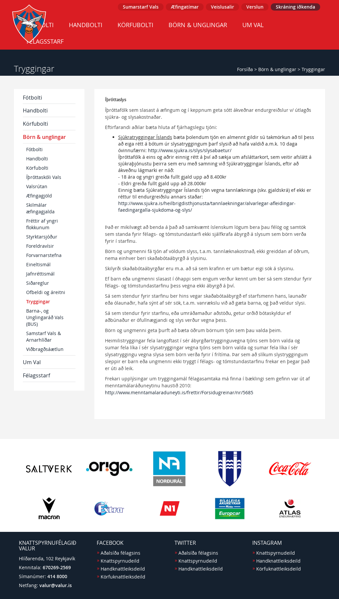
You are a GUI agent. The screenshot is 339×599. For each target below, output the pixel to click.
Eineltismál (38, 264)
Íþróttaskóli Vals (43, 177)
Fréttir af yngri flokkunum (42, 224)
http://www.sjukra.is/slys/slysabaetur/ (189, 150)
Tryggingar (313, 69)
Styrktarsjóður (41, 237)
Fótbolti (32, 97)
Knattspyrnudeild (120, 561)
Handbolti (85, 25)
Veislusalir (222, 7)
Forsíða (245, 69)
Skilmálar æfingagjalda (40, 208)
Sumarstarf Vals (141, 7)
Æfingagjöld (39, 196)
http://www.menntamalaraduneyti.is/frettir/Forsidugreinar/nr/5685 (179, 392)
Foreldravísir (40, 246)
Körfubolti (135, 25)
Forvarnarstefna (44, 255)
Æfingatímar (185, 7)
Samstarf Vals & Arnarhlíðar (43, 336)
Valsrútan (36, 186)
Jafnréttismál (40, 274)
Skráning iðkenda (295, 7)
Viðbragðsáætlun (45, 349)
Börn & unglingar (198, 25)
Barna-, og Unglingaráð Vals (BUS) (45, 317)
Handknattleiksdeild (123, 569)
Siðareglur (37, 283)
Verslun (255, 7)
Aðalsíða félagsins (120, 553)
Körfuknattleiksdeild (123, 577)
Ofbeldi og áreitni (45, 292)
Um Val (253, 25)
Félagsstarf (36, 375)
